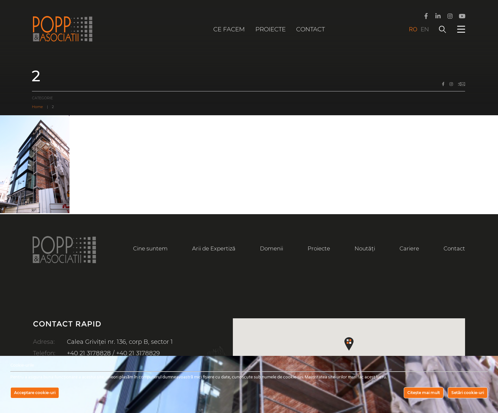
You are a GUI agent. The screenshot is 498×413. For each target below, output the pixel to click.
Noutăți (365, 248)
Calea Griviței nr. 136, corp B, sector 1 (120, 341)
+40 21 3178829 (138, 353)
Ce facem (229, 29)
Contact (310, 29)
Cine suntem (150, 248)
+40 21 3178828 (89, 353)
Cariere (409, 248)
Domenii (271, 248)
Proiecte (270, 29)
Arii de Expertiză (213, 248)
